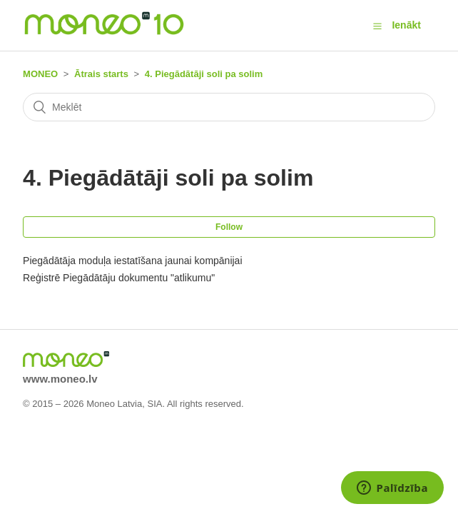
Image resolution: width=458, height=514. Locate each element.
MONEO (40, 74)
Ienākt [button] (406, 25)
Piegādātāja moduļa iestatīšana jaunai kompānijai (132, 260)
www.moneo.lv (60, 379)
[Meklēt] (229, 107)
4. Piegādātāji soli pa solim (204, 74)
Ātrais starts (101, 74)
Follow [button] (229, 227)
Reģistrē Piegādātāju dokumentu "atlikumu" (119, 277)
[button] (377, 26)
